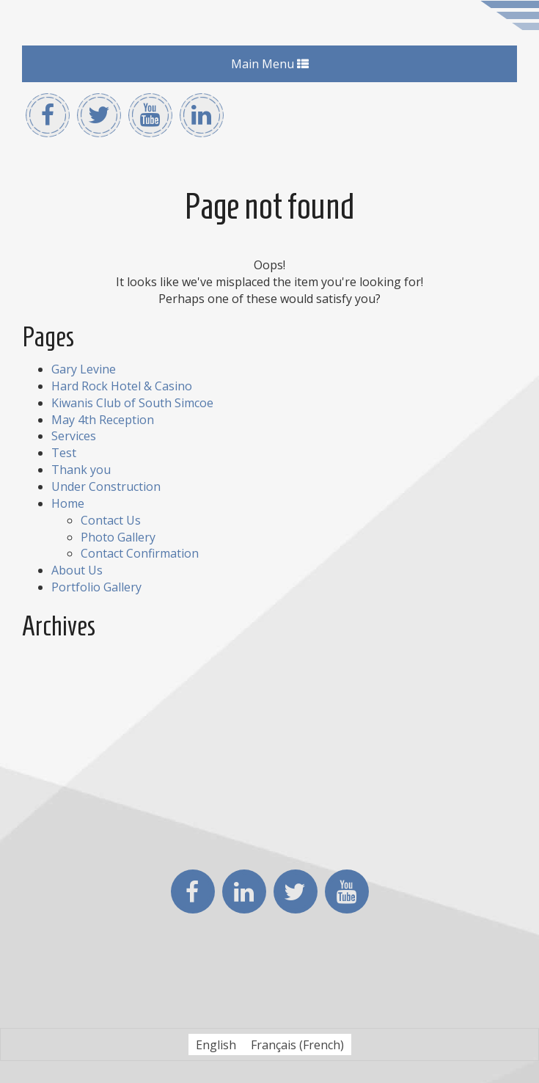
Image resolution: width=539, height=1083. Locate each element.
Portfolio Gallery (96, 587)
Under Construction (106, 486)
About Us (77, 570)
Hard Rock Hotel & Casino (121, 386)
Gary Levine (83, 369)
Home (67, 503)
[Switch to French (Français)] (297, 1044)
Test (63, 453)
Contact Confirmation (140, 553)
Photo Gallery (118, 537)
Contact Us (111, 520)
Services (73, 436)
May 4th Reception (102, 420)
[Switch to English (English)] (215, 1044)
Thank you (81, 470)
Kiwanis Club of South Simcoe (132, 403)
